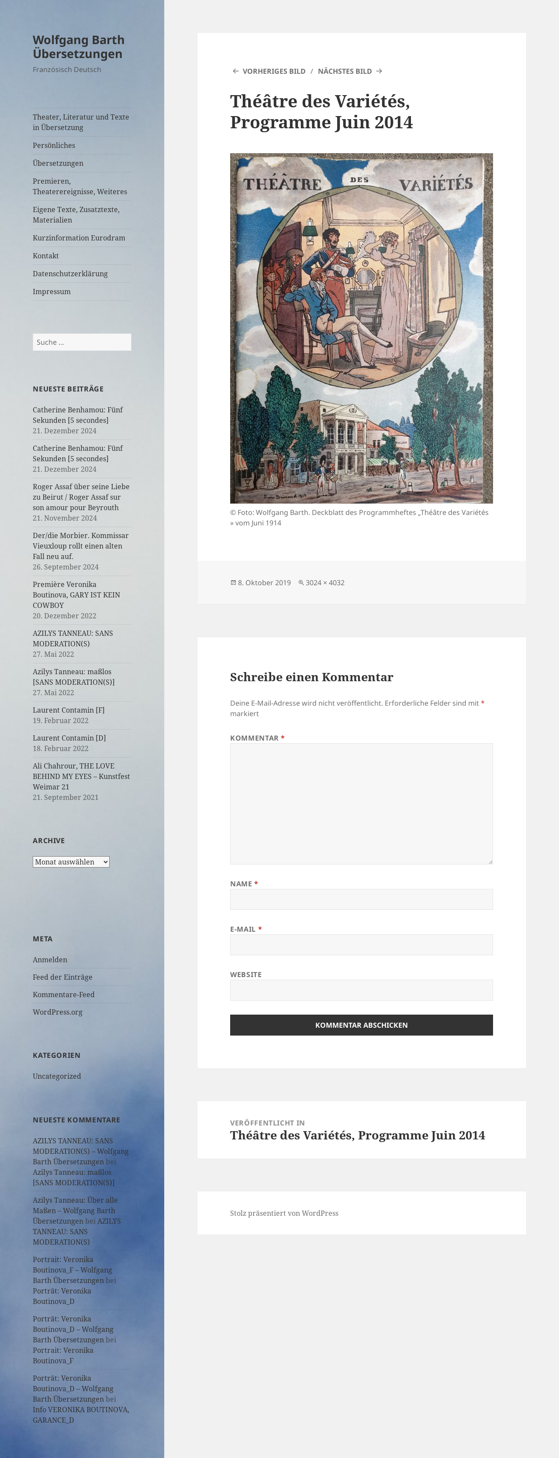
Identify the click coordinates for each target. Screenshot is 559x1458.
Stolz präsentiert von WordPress (284, 1213)
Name (244, 884)
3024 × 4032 (325, 582)
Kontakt (46, 256)
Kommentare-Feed (64, 994)
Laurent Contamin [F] (69, 710)
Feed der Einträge (63, 977)
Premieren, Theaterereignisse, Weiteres (80, 186)
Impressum (52, 291)
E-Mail (246, 929)
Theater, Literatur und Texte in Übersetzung (81, 122)
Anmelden (50, 959)
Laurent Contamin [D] (69, 738)
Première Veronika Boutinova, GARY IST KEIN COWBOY (76, 595)
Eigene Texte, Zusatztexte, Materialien (76, 215)
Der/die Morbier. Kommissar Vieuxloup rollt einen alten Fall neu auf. (81, 546)
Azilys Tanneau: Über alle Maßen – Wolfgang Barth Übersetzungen (75, 1210)
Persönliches (54, 145)
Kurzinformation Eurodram (79, 238)
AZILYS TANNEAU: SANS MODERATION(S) (77, 1231)
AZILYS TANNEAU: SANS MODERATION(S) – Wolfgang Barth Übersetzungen (81, 1151)
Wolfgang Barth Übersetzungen (79, 46)
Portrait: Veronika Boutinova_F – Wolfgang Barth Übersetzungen (72, 1270)
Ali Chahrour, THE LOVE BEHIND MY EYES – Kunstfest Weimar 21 (81, 776)
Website (246, 974)
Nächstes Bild (345, 71)
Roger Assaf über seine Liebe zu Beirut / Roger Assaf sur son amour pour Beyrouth (81, 497)
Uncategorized (57, 1076)
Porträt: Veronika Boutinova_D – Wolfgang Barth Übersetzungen (73, 1329)
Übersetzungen (58, 163)
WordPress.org (58, 1012)
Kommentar (257, 738)
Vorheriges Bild (274, 71)
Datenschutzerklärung (70, 273)
